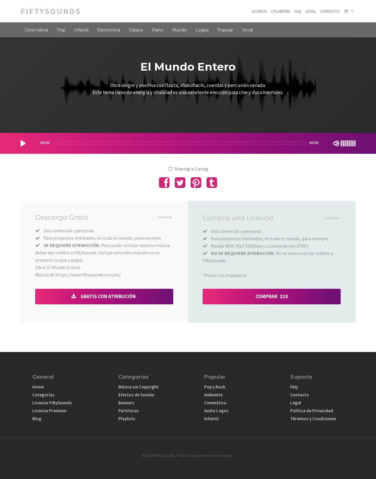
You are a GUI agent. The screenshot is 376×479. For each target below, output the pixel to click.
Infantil (81, 30)
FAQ (297, 11)
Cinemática (36, 30)
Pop (61, 30)
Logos (202, 30)
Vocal (247, 30)
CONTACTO (329, 11)
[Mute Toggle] (336, 143)
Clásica (136, 30)
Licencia (164, 217)
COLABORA (280, 11)
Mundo (179, 30)
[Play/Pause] (23, 143)
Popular (225, 30)
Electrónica (108, 30)
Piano (157, 30)
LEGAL (311, 11)
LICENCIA (259, 11)
